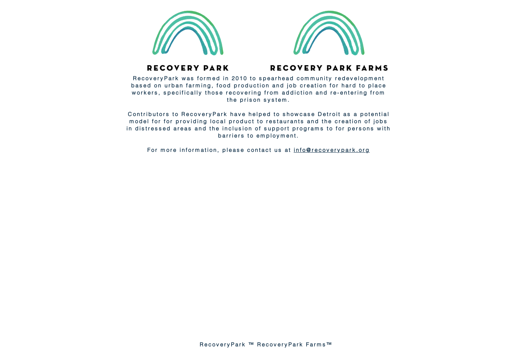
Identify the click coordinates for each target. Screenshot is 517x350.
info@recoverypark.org (332, 150)
